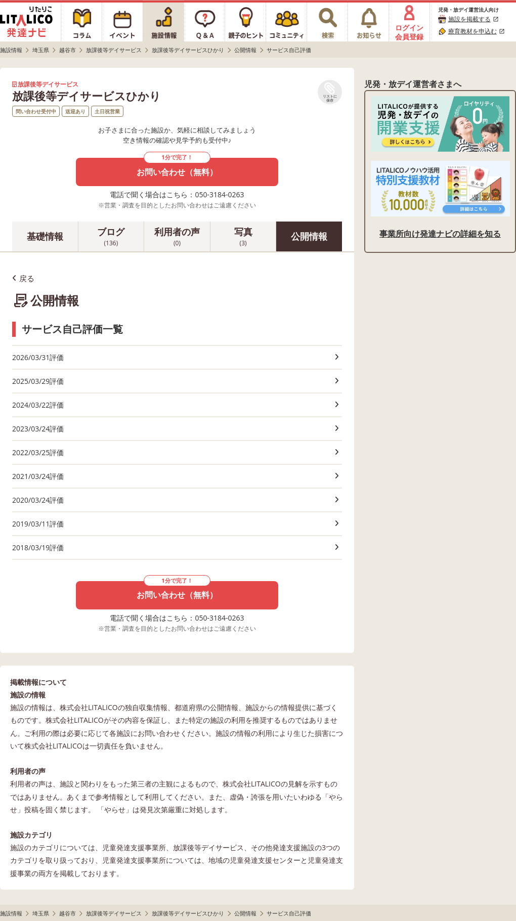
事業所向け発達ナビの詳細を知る (440, 233)
